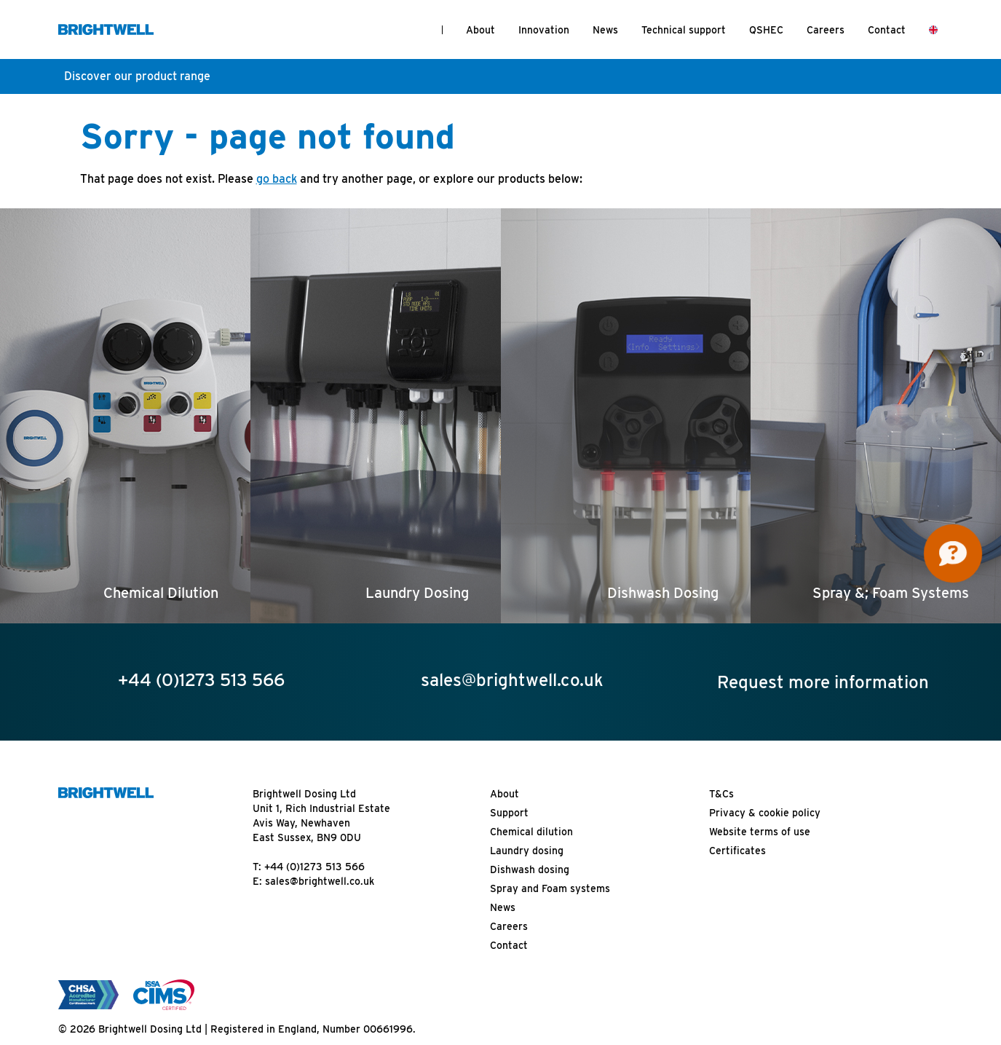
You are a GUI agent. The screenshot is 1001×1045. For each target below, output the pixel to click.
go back (276, 179)
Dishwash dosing (529, 869)
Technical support (683, 30)
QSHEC (766, 30)
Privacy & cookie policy (764, 813)
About (480, 30)
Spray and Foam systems (550, 888)
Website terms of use (759, 831)
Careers (825, 30)
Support (509, 813)
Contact (887, 30)
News (605, 30)
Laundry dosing (526, 850)
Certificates (737, 850)
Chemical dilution (531, 831)
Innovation (543, 30)
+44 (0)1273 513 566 (314, 866)
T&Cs (721, 794)
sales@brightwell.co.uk (319, 881)
